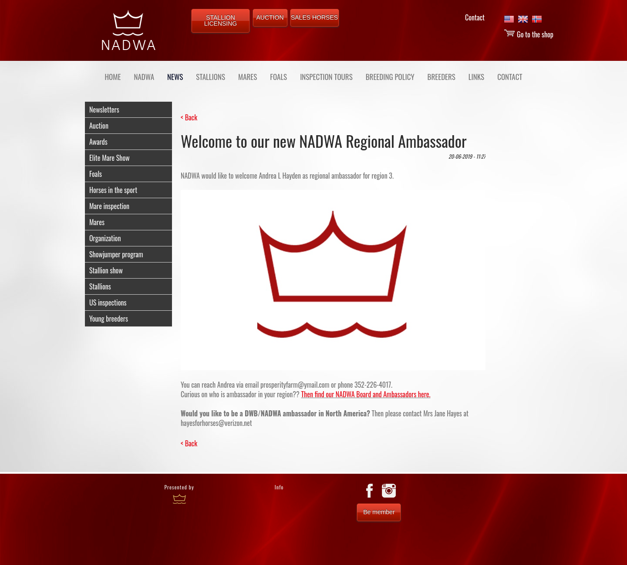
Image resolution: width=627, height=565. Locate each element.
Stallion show (106, 270)
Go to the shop (528, 34)
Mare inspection (109, 206)
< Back (189, 117)
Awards (98, 141)
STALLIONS (210, 76)
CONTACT (509, 76)
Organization (105, 238)
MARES (247, 76)
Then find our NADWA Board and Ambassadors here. (365, 394)
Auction (98, 125)
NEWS (175, 76)
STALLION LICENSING (220, 20)
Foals (95, 174)
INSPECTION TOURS (326, 76)
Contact (475, 17)
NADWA (144, 76)
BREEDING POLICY (390, 76)
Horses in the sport (113, 190)
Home (113, 76)
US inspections (107, 302)
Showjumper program (116, 254)
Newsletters (104, 109)
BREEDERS (441, 76)
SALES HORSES (314, 17)
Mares (96, 222)
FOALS (278, 76)
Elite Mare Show (109, 158)
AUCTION (270, 17)
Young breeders (108, 318)
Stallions (100, 286)
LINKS (476, 76)
